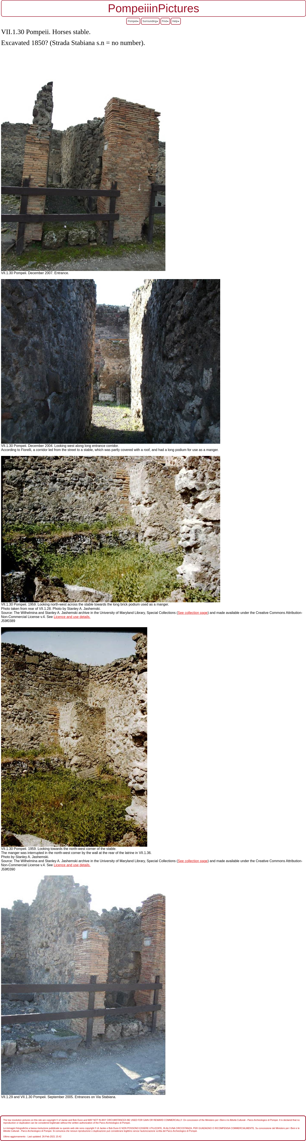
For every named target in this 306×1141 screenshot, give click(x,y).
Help (175, 21)
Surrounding (150, 21)
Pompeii (133, 21)
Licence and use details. (72, 617)
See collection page (193, 613)
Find (165, 21)
